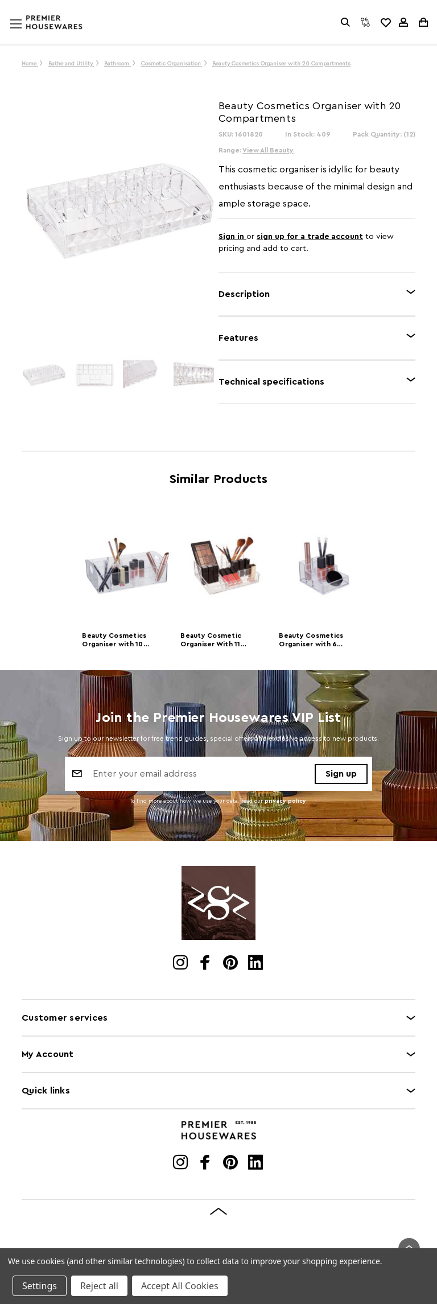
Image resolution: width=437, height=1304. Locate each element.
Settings (39, 1286)
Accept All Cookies (179, 1286)
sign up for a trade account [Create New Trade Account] (310, 237)
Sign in (232, 237)
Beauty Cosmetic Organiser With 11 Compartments (210, 641)
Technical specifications (271, 381)
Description (244, 294)
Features (238, 337)
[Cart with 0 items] (422, 22)
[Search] (345, 22)
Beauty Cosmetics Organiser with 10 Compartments (114, 641)
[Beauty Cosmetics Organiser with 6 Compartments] (324, 566)
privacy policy (285, 801)
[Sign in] (403, 22)
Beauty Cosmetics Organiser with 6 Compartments (311, 641)
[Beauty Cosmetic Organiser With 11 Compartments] (225, 566)
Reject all (99, 1286)
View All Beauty (268, 150)
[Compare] (365, 22)
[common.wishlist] (385, 22)
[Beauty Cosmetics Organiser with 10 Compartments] (127, 566)
